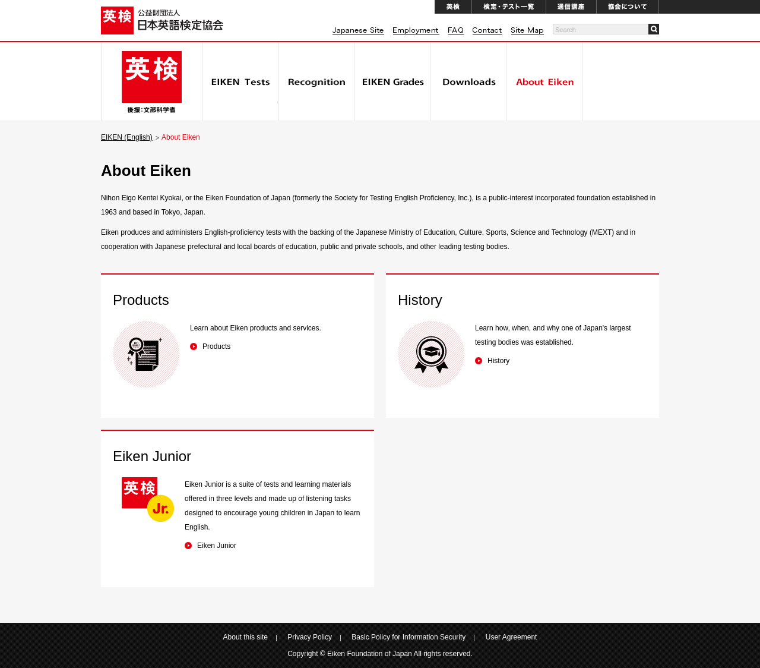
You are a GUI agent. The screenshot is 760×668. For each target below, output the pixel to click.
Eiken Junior (216, 545)
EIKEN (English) (127, 137)
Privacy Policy (309, 637)
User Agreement (511, 637)
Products (216, 346)
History (498, 361)
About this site (245, 637)
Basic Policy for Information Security (409, 637)
